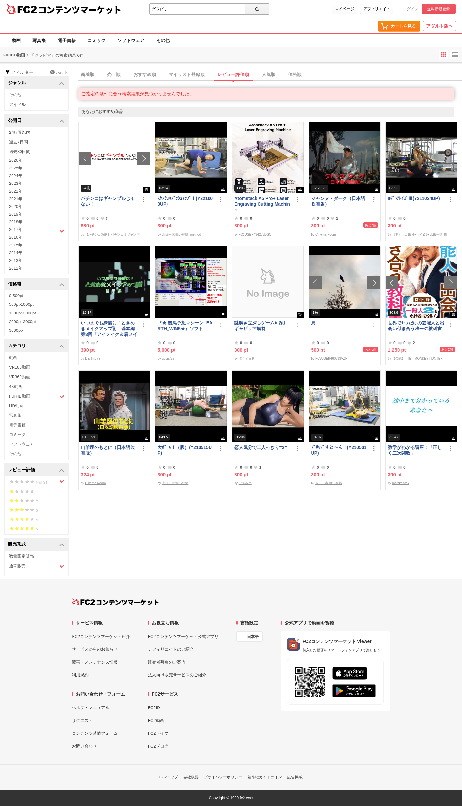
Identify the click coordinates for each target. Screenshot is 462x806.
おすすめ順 (144, 74)
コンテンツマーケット (80, 10)
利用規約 (80, 675)
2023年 (15, 183)
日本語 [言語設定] (253, 636)
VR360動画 (19, 376)
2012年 (15, 268)
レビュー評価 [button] (36, 470)
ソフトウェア (130, 40)
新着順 (87, 74)
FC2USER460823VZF (331, 358)
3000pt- (16, 330)
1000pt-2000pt (22, 313)
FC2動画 (156, 720)
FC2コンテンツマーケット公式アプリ (183, 636)
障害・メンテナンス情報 (95, 662)
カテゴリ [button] (36, 346)
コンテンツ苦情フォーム (95, 733)
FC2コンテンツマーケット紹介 (101, 636)
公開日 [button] (36, 121)
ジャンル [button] (36, 83)
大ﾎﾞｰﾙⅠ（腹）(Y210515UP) (185, 450)
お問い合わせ (84, 746)
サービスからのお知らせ (95, 649)
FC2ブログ (158, 746)
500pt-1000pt (21, 304)
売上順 (114, 74)
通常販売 (36, 566)
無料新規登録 (438, 9)
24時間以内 (19, 132)
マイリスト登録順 (187, 74)
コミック (97, 40)
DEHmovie (92, 358)
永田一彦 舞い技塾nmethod (181, 234)
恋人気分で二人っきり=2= (260, 447)
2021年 (15, 198)
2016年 (15, 237)
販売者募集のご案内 (166, 662)
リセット (59, 72)
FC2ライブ (158, 733)
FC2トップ (168, 777)
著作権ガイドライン (264, 777)
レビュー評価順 (233, 74)
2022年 (15, 191)
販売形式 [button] (36, 545)
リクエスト (82, 720)
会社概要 (191, 777)
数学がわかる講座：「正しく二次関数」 (415, 450)
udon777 (168, 358)
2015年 (15, 245)
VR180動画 (19, 367)
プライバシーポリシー (223, 777)
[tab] (270, 74)
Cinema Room (325, 234)
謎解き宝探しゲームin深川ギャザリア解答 (260, 325)
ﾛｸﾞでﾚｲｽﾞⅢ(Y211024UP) (414, 198)
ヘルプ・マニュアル (90, 707)
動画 (16, 40)
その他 (163, 40)
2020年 (15, 206)
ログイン (410, 9)
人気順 (268, 74)
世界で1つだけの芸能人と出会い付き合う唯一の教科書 (416, 325)
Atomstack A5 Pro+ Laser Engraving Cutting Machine (262, 204)
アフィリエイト (376, 9)
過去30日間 (19, 151)
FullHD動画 (36, 396)
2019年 (15, 214)
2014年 (15, 252)
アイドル (17, 104)
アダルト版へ (439, 26)
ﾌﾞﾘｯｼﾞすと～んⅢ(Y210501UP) (339, 450)
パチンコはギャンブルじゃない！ (108, 201)
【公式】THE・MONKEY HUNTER (417, 358)
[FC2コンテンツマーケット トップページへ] (115, 601)
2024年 (15, 175)
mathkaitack (400, 483)
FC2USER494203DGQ (255, 234)
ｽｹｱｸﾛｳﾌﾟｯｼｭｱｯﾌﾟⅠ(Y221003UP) (185, 201)
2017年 (36, 230)
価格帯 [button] (36, 284)
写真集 (39, 40)
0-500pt (16, 295)
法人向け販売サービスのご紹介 (177, 675)
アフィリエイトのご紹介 (171, 649)
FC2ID (154, 707)
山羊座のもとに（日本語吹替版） (108, 450)
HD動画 (16, 405)
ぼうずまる (247, 358)
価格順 (295, 74)
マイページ (344, 9)
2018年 (15, 221)
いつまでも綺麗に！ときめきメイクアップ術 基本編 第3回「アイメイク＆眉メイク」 (109, 328)
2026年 (15, 160)
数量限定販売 (21, 556)
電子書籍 (67, 40)
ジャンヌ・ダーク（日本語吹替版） (338, 201)
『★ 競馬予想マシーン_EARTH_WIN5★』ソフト (185, 325)
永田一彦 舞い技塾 (175, 483)
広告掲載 (295, 777)
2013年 (15, 260)
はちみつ (245, 483)
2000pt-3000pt (22, 321)
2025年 (15, 168)
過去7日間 (18, 142)
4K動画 (15, 386)
